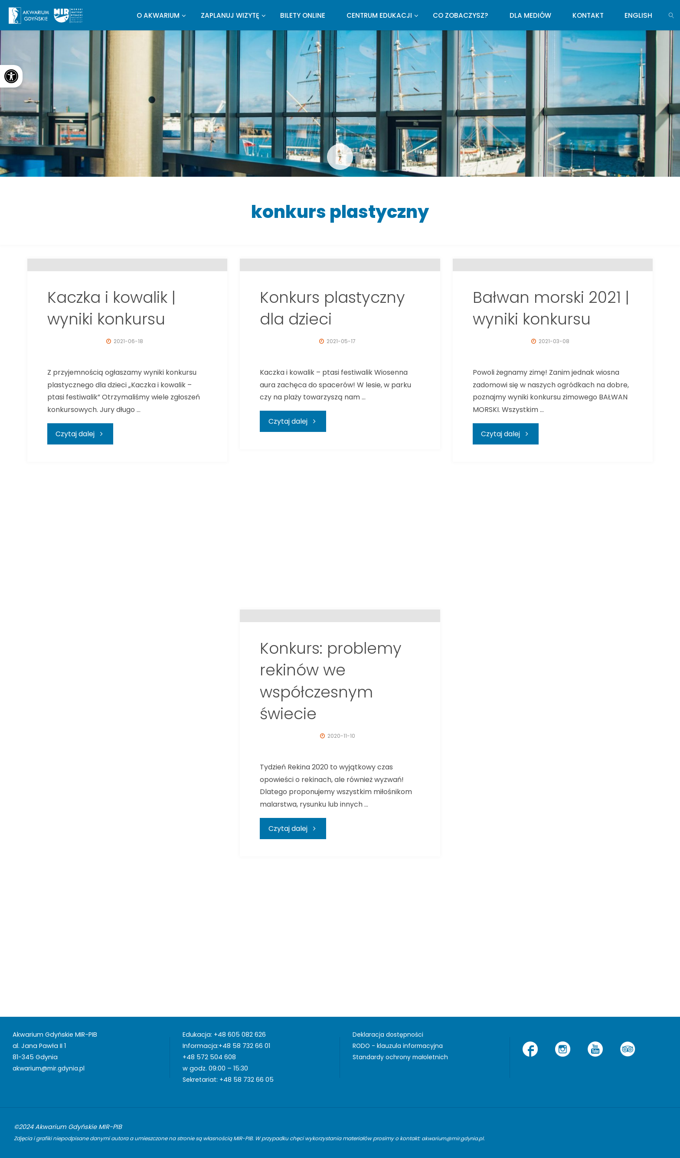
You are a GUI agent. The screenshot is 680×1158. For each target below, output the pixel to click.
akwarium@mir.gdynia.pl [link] (51, 1068)
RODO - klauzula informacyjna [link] (400, 1045)
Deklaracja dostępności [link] (390, 1034)
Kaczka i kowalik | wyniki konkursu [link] (111, 458)
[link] (11, 76)
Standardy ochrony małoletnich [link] (403, 1057)
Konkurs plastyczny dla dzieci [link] (332, 458)
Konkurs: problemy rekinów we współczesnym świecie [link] (331, 831)
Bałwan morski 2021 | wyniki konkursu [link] (551, 458)
